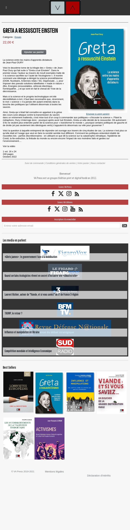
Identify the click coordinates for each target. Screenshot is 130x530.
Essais (18, 37)
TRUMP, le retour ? (14, 313)
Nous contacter (97, 163)
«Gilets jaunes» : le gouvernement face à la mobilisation (32, 256)
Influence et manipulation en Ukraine (22, 331)
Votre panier (82, 163)
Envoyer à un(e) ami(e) (98, 114)
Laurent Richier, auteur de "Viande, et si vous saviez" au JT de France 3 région (42, 294)
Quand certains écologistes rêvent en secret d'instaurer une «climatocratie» (42, 275)
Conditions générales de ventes (60, 163)
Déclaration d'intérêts (97, 475)
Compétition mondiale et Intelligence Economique (29, 350)
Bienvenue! (65, 173)
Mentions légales (53, 471)
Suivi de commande (35, 163)
